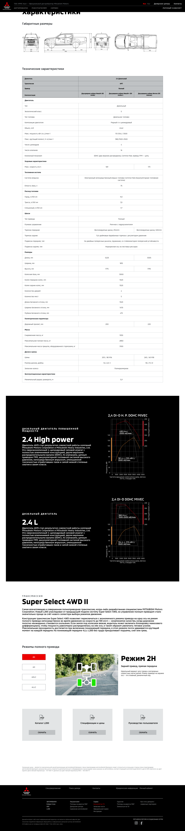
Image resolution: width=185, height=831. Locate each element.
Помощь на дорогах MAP (78, 804)
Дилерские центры (162, 4)
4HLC (34, 677)
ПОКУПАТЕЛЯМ (39, 8)
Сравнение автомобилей (78, 809)
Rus (144, 4)
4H (34, 667)
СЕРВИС (55, 8)
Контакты (178, 4)
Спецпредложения (53, 788)
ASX (48, 806)
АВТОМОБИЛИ (21, 8)
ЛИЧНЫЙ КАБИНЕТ (172, 8)
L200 (48, 809)
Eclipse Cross (51, 804)
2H (34, 657)
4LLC (34, 687)
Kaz (148, 4)
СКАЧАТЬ (42, 732)
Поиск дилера (74, 788)
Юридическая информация (127, 788)
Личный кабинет (146, 788)
